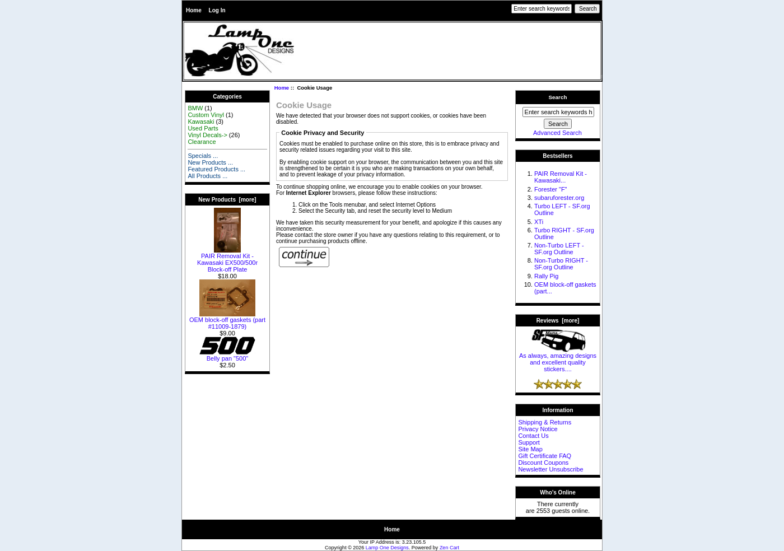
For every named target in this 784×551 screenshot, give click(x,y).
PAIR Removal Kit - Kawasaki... (560, 177)
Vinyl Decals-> (207, 135)
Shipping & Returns (544, 422)
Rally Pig (546, 276)
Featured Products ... (216, 169)
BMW (195, 108)
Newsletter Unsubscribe (550, 469)
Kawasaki (201, 121)
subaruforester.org (559, 197)
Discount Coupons (543, 462)
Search (558, 97)
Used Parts (203, 128)
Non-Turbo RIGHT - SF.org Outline (561, 263)
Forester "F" (550, 189)
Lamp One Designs (387, 547)
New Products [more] (227, 200)
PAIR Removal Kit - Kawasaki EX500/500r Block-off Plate (227, 260)
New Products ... (210, 162)
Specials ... (203, 155)
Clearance (202, 141)
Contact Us (533, 435)
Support (529, 442)
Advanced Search (557, 132)
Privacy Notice (537, 429)
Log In (217, 10)
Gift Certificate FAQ (544, 455)
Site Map (530, 449)
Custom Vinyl (206, 114)
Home (194, 10)
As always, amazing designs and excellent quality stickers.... (557, 359)
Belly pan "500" (227, 355)
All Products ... (207, 175)
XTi (538, 221)
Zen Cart (449, 547)
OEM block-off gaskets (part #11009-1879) (227, 320)
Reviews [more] (558, 320)
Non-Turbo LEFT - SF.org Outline (559, 248)
